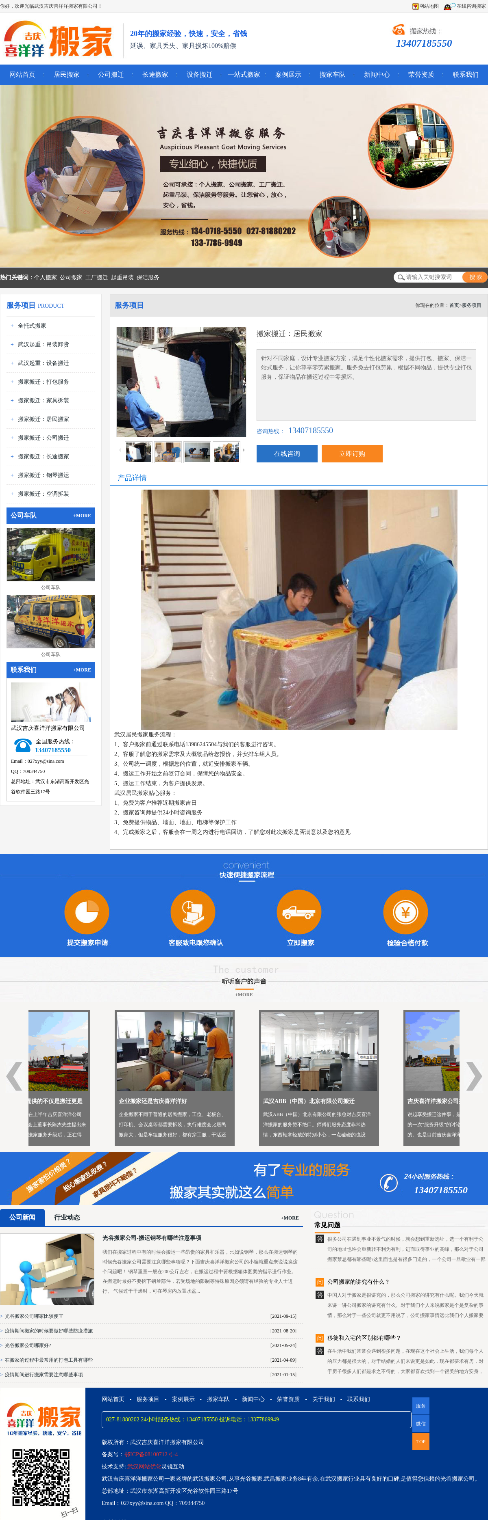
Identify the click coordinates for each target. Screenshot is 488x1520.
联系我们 (466, 74)
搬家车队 (333, 74)
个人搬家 (45, 277)
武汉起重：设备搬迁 (43, 363)
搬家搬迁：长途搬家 (43, 456)
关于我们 (323, 1399)
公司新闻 (22, 1217)
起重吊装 (122, 277)
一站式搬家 (244, 74)
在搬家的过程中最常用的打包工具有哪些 (49, 1360)
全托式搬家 (32, 326)
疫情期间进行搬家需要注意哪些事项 (44, 1375)
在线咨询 (287, 453)
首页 (454, 305)
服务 (421, 1406)
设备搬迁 (200, 74)
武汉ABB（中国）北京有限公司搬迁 (379, 1101)
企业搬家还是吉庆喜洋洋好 (223, 1101)
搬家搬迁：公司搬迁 (43, 438)
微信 (419, 1426)
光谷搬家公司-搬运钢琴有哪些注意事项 (151, 1238)
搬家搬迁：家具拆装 (43, 400)
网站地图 (425, 6)
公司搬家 (71, 277)
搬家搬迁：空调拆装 (43, 494)
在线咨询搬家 (464, 6)
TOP (420, 1441)
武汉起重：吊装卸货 (43, 344)
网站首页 (22, 74)
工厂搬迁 (96, 277)
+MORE (82, 515)
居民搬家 (67, 74)
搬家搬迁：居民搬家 (43, 419)
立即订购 (352, 453)
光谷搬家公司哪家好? (28, 1345)
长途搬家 (155, 74)
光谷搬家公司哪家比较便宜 (34, 1316)
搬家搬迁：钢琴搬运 (43, 475)
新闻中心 (377, 74)
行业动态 (67, 1217)
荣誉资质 (421, 74)
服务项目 (471, 305)
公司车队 (51, 587)
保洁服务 (148, 277)
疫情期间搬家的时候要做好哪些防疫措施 (49, 1331)
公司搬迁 (111, 74)
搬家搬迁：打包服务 (43, 382)
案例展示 (288, 74)
